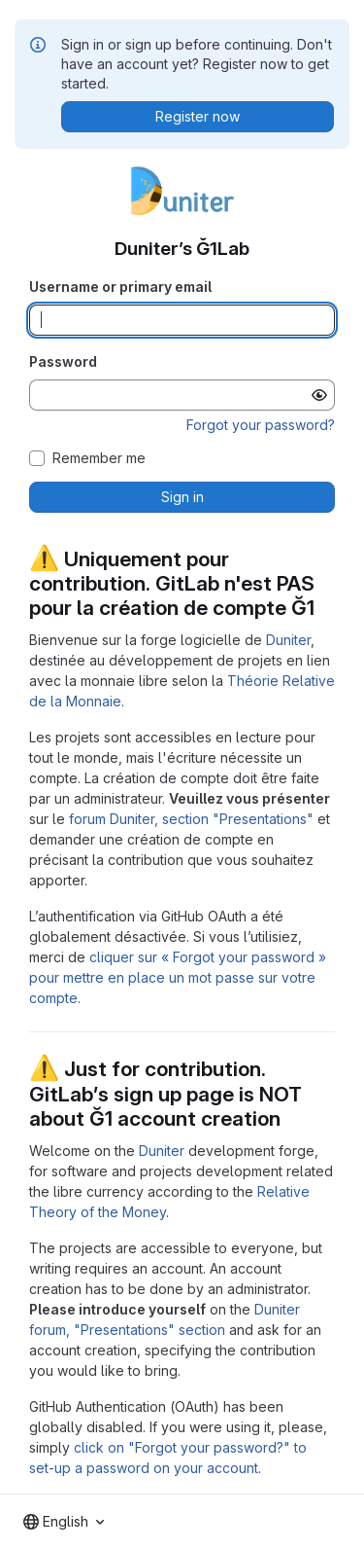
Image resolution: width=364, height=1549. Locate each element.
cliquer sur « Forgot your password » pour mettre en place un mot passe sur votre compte (177, 977)
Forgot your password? (260, 424)
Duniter (288, 639)
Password (63, 361)
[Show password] (319, 395)
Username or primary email (120, 286)
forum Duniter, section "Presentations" (191, 819)
